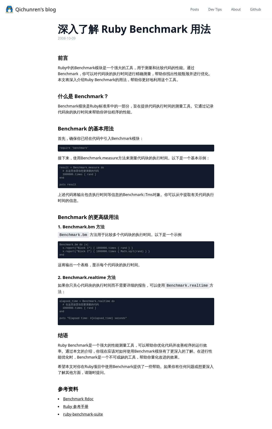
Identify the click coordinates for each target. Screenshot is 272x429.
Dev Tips (215, 9)
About (236, 9)
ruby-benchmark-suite (83, 414)
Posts (194, 9)
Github (255, 9)
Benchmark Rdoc (78, 398)
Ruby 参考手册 (75, 406)
